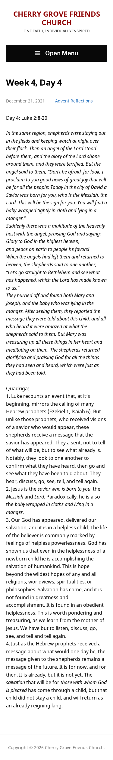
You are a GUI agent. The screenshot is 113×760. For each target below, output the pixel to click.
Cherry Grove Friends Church (56, 18)
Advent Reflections (74, 101)
